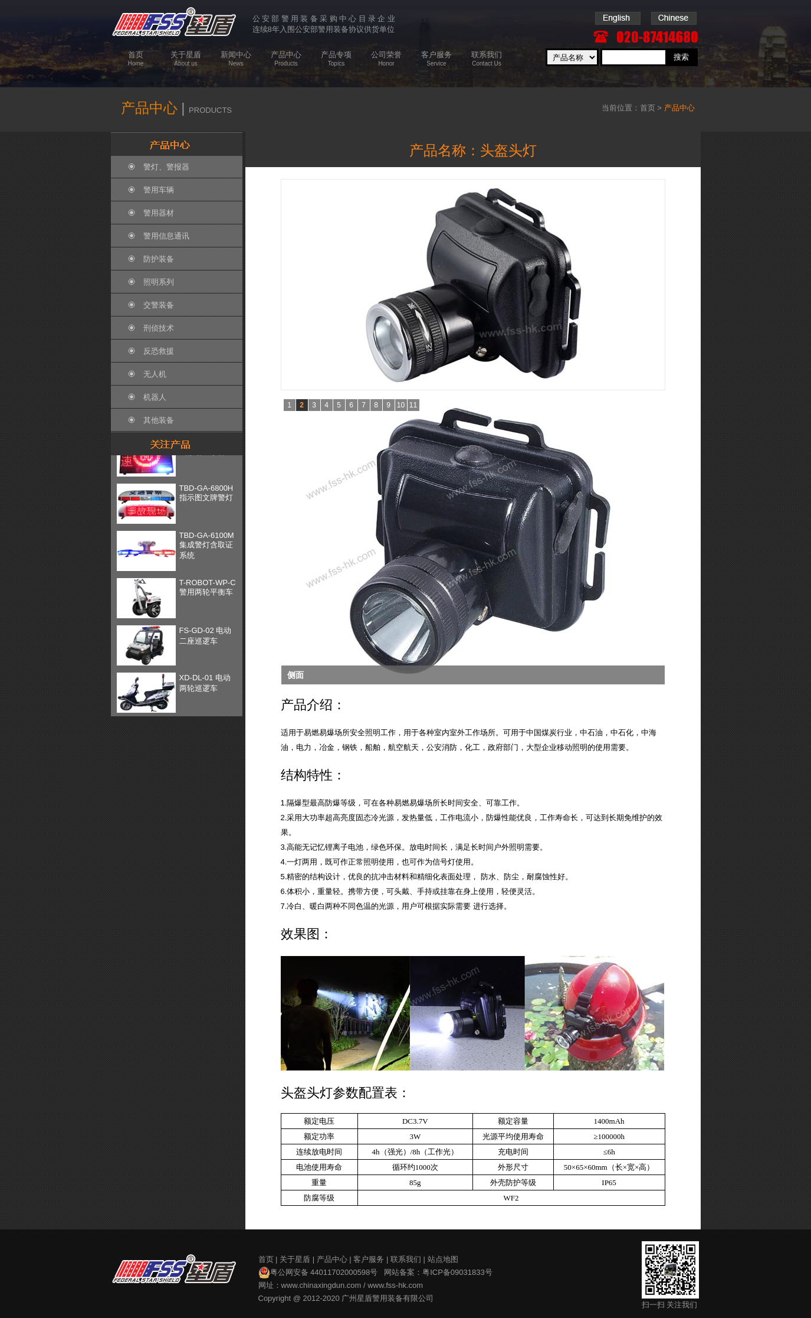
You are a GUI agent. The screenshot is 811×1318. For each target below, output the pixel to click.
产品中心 (332, 1259)
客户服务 (368, 1259)
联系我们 (405, 1259)
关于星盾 (295, 1259)
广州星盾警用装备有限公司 (388, 1298)
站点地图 (443, 1259)
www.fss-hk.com (395, 1285)
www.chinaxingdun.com (321, 1285)
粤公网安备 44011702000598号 (318, 1272)
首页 (647, 107)
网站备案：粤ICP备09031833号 (438, 1272)
